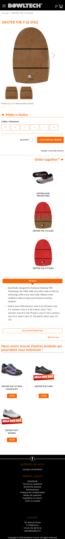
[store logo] (25, 5)
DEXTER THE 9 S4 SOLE (43, 268)
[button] (53, 55)
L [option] (44, 127)
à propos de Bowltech (32, 469)
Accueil (5, 13)
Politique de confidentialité (32, 492)
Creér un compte (32, 500)
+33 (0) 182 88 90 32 (32, 528)
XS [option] (15, 127)
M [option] (34, 127)
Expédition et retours (32, 498)
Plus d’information (32, 331)
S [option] (24, 127)
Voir (12, 396)
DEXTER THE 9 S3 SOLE (43, 231)
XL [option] (54, 127)
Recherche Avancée (32, 486)
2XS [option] (5, 127)
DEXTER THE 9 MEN (44, 386)
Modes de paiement (32, 495)
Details (32, 281)
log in (10, 103)
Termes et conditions (32, 484)
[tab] (32, 282)
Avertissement (32, 489)
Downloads (32, 481)
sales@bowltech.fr (32, 530)
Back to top (53, 337)
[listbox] (32, 127)
